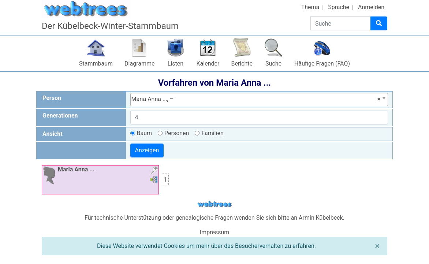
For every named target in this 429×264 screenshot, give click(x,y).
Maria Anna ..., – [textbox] (256, 99)
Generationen (60, 115)
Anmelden (371, 7)
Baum (144, 133)
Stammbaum (96, 63)
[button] (154, 171)
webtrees (214, 204)
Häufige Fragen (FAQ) (322, 63)
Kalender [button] (208, 63)
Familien (212, 133)
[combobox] (259, 99)
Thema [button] (310, 7)
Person (51, 97)
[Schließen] (377, 246)
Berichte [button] (242, 63)
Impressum (215, 232)
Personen (176, 133)
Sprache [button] (338, 7)
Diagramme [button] (139, 63)
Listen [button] (175, 63)
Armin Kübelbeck (321, 217)
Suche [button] (273, 63)
